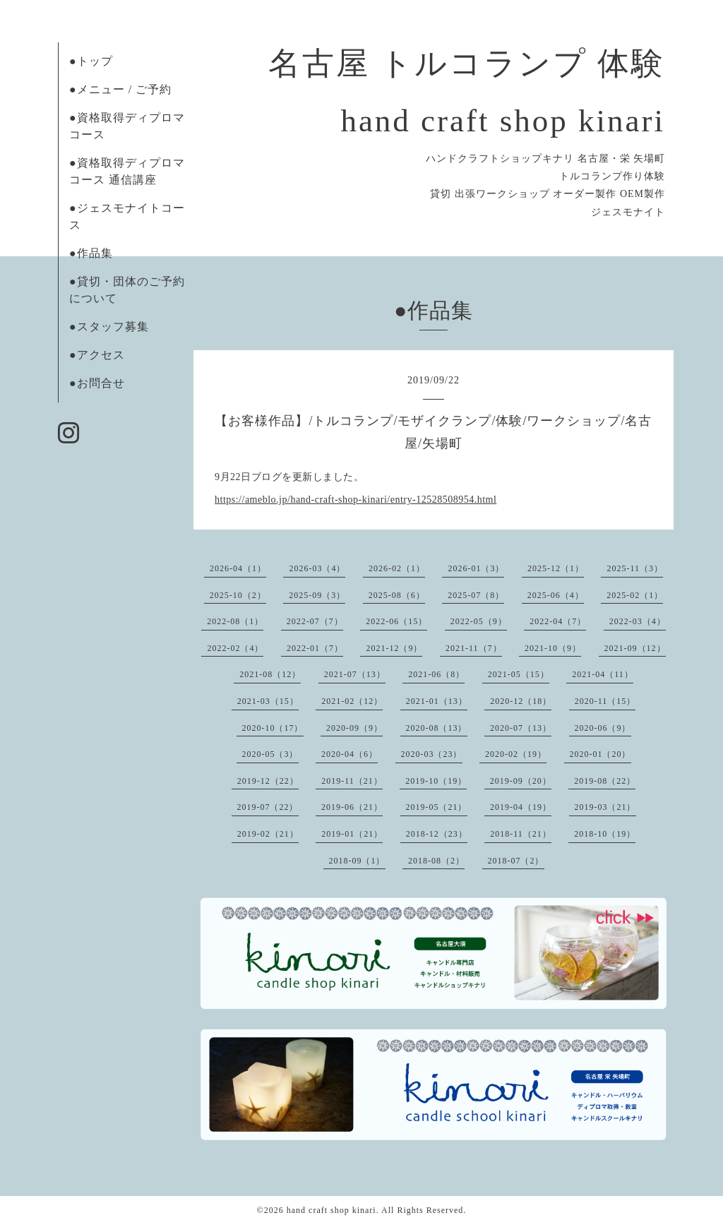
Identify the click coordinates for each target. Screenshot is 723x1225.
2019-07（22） (268, 807)
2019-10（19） (436, 781)
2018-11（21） (520, 834)
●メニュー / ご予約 (120, 89)
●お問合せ (97, 383)
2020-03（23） (431, 754)
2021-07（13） (355, 674)
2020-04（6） (349, 754)
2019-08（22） (604, 781)
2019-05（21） (436, 807)
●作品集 (91, 253)
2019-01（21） (352, 834)
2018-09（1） (357, 861)
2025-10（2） (238, 595)
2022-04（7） (558, 621)
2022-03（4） (637, 621)
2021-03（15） (268, 701)
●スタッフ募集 (109, 327)
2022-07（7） (315, 621)
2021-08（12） (270, 674)
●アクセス (97, 355)
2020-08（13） (436, 728)
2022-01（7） (315, 648)
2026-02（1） (397, 568)
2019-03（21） (605, 807)
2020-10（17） (273, 728)
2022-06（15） (396, 621)
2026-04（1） (238, 568)
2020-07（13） (520, 728)
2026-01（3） (476, 568)
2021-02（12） (352, 701)
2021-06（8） (436, 674)
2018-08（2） (436, 861)
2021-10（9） (553, 648)
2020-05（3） (270, 754)
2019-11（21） (352, 781)
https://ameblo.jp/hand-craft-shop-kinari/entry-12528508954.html (355, 499)
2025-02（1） (635, 595)
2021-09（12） (635, 648)
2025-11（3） (635, 568)
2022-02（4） (235, 648)
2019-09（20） (520, 781)
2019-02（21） (268, 834)
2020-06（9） (603, 728)
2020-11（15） (605, 701)
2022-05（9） (478, 621)
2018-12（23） (436, 834)
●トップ (91, 61)
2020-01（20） (600, 754)
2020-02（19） (515, 754)
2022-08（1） (235, 621)
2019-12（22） (268, 781)
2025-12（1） (555, 568)
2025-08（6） (397, 595)
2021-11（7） (474, 648)
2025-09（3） (317, 595)
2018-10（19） (604, 834)
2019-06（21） (352, 807)
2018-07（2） (516, 861)
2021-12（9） (394, 648)
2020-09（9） (354, 728)
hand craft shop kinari (331, 1210)
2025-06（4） (555, 595)
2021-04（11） (602, 674)
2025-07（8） (476, 595)
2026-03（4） (317, 568)
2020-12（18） (520, 701)
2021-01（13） (436, 701)
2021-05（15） (518, 674)
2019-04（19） (520, 807)
